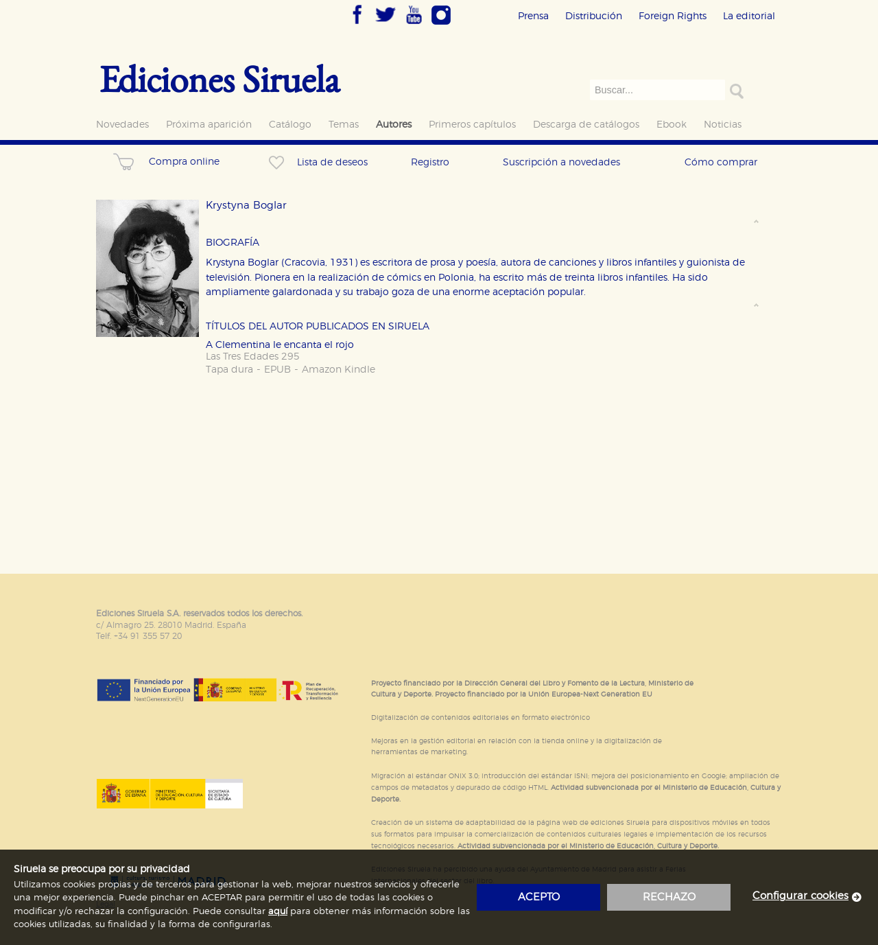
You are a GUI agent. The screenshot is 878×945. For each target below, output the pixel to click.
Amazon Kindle (338, 369)
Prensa (533, 16)
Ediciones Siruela (219, 78)
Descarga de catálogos (586, 124)
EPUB (277, 369)
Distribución (593, 16)
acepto (539, 897)
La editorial (749, 16)
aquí (277, 911)
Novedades (122, 124)
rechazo (669, 897)
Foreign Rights (673, 16)
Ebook (671, 124)
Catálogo (290, 124)
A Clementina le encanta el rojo (280, 345)
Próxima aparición (209, 124)
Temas (344, 124)
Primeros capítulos (472, 124)
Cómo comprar (721, 162)
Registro (430, 162)
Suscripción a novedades (561, 162)
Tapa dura (229, 369)
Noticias (722, 124)
